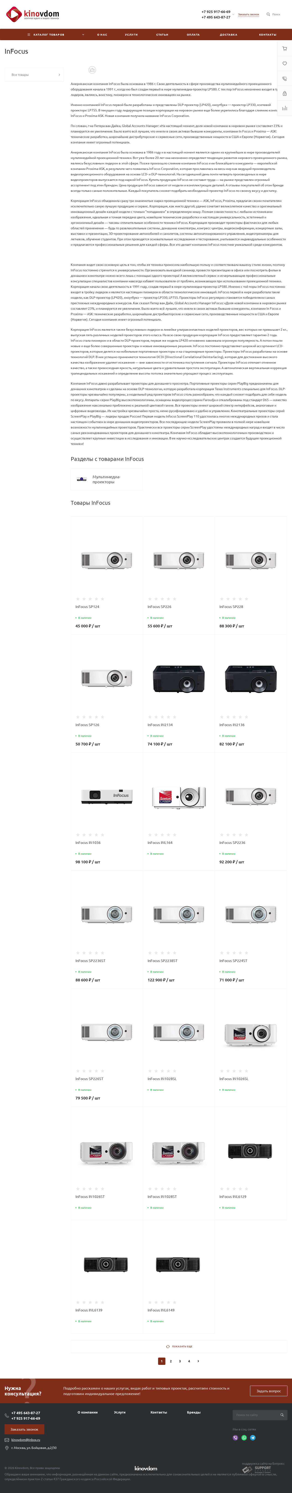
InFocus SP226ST (89, 1079)
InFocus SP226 (159, 607)
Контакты (159, 1412)
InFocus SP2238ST (162, 961)
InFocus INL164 (160, 842)
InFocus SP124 (87, 607)
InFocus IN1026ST (90, 1196)
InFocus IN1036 (88, 842)
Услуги (119, 1412)
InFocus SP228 (231, 607)
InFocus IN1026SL (233, 1079)
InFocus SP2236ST (90, 961)
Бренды (194, 1412)
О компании (88, 1412)
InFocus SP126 (87, 725)
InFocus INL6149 (161, 1310)
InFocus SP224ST (233, 961)
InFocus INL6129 (232, 1196)
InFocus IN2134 (160, 725)
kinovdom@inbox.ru (25, 1440)
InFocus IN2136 (232, 725)
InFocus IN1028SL (162, 1079)
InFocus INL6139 (89, 1310)
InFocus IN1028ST (162, 1196)
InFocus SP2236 (232, 842)
